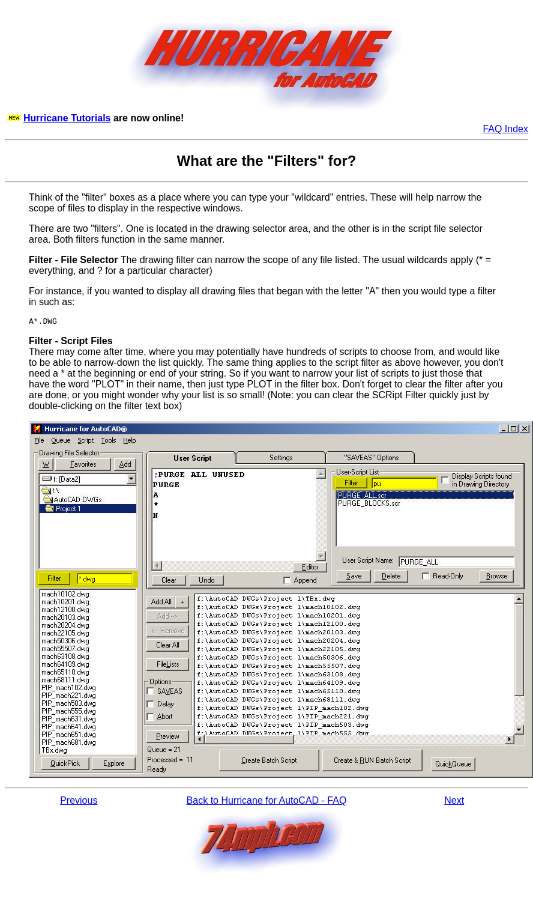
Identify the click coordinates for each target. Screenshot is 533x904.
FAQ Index (505, 129)
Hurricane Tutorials (67, 118)
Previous (78, 802)
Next (454, 802)
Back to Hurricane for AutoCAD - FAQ (267, 802)
